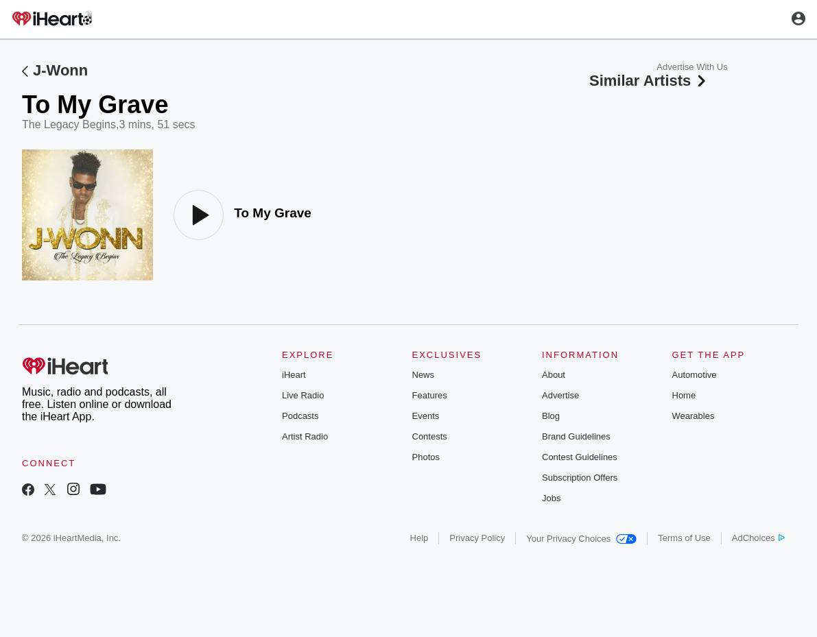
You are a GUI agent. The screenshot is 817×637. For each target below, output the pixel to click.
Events (426, 416)
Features (429, 395)
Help (419, 538)
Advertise (560, 395)
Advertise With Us (691, 67)
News (423, 375)
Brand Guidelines (576, 436)
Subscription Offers (579, 477)
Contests (429, 436)
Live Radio (303, 395)
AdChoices (758, 538)
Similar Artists (649, 80)
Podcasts (300, 416)
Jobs (551, 498)
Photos (426, 457)
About (553, 375)
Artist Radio (305, 436)
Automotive (694, 375)
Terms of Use (684, 538)
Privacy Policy (477, 538)
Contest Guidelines (579, 457)
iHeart (294, 375)
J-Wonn (60, 70)
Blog (551, 416)
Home (684, 395)
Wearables (693, 416)
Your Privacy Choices (581, 538)
